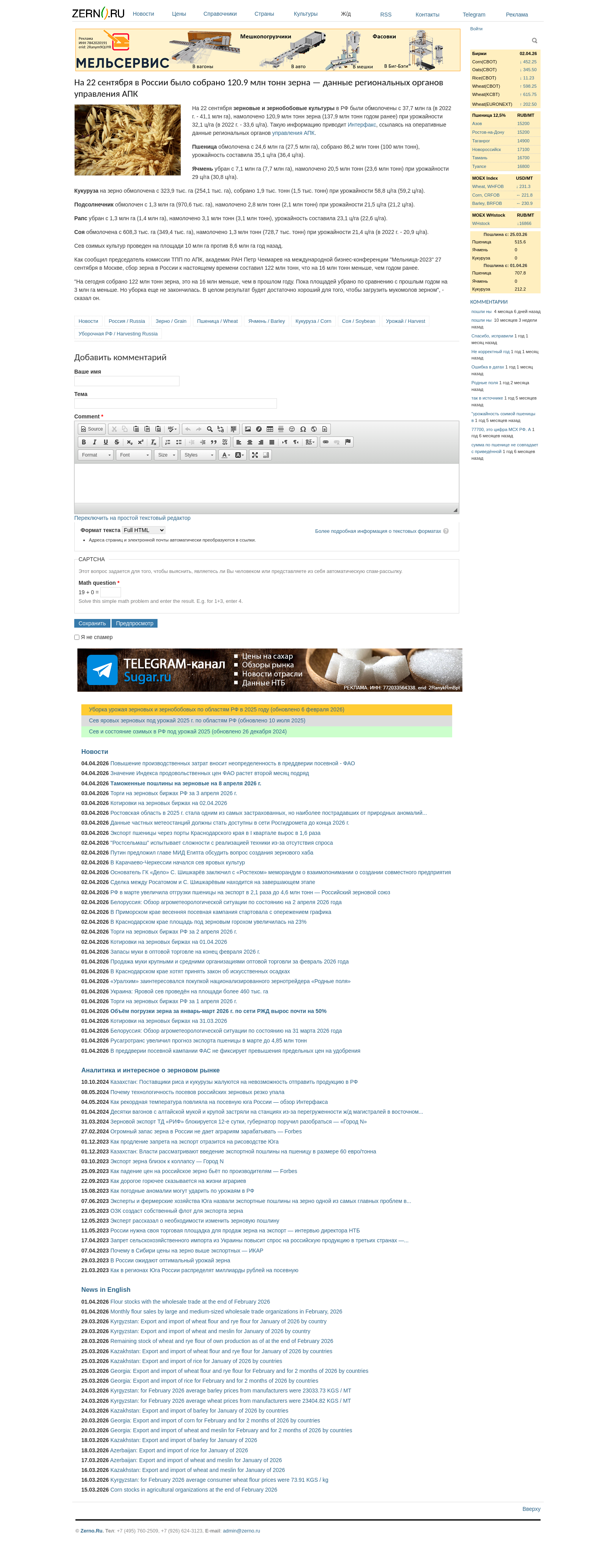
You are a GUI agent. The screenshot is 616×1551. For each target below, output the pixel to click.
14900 (523, 140)
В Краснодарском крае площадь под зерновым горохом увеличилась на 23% (208, 922)
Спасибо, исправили (492, 335)
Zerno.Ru (92, 1531)
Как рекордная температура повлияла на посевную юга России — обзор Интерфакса (219, 1102)
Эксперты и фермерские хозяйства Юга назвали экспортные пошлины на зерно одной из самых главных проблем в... (260, 1201)
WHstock (481, 223)
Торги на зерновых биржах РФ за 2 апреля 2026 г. (173, 931)
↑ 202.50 (528, 104)
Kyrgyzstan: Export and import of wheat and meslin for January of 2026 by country (210, 1331)
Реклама (517, 14)
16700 (523, 157)
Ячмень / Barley (266, 321)
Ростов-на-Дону (488, 132)
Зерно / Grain (171, 321)
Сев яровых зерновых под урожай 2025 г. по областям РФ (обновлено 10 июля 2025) (193, 720)
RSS (386, 14)
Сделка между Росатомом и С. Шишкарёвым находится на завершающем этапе (212, 882)
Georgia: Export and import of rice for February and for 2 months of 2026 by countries (214, 1381)
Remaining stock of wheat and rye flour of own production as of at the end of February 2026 (221, 1341)
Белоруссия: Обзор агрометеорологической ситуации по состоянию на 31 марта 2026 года (226, 1031)
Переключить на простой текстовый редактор (132, 518)
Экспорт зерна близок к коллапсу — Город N (167, 1161)
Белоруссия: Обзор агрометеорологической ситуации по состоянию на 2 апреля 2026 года (226, 902)
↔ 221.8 (524, 195)
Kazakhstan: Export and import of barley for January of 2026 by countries (199, 1410)
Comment (88, 416)
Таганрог (481, 140)
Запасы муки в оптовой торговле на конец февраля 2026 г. (185, 952)
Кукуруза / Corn (313, 321)
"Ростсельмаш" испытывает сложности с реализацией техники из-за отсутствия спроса (221, 843)
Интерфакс (362, 125)
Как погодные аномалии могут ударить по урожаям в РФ (182, 1191)
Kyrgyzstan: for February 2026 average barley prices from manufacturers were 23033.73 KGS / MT (230, 1390)
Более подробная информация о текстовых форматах (378, 531)
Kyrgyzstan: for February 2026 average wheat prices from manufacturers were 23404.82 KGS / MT (230, 1401)
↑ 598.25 (528, 86)
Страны (272, 14)
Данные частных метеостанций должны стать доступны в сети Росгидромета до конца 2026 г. (229, 823)
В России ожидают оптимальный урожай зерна (170, 1260)
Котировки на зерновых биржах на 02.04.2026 (168, 803)
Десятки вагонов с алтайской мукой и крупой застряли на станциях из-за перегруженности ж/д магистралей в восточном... (266, 1112)
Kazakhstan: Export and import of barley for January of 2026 (183, 1440)
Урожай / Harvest (405, 321)
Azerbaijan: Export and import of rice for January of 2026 (179, 1450)
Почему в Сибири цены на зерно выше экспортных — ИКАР (186, 1250)
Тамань (479, 157)
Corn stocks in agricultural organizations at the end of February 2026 (193, 1490)
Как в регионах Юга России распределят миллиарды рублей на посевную (204, 1270)
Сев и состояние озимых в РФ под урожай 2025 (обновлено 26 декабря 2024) (184, 731)
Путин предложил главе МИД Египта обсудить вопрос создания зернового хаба (211, 852)
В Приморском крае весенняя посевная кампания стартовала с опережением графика (220, 912)
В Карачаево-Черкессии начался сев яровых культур (177, 862)
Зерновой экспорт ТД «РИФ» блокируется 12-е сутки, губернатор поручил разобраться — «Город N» (238, 1121)
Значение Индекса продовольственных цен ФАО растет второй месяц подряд (209, 773)
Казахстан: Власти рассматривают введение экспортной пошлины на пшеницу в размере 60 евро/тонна (243, 1151)
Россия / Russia (127, 321)
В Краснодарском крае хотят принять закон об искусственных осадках (200, 971)
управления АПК (293, 133)
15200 (523, 123)
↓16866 (524, 223)
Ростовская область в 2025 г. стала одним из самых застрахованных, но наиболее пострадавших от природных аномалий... (268, 813)
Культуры (315, 14)
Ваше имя (87, 371)
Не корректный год (490, 351)
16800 (523, 166)
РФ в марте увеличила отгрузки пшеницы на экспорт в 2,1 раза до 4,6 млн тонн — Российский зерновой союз (250, 892)
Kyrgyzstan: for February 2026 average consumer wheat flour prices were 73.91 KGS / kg (219, 1480)
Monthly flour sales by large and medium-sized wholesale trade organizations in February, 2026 (226, 1311)
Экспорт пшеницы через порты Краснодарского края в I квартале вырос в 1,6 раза (215, 833)
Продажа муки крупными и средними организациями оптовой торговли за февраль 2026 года (229, 961)
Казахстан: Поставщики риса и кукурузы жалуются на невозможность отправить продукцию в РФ (234, 1082)
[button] (91, 429)
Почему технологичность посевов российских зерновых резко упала (197, 1092)
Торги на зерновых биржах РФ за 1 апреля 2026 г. (173, 1001)
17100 (523, 149)
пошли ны (482, 311)
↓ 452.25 (528, 61)
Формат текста (101, 530)
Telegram (474, 14)
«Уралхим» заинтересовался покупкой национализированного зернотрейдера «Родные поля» (230, 981)
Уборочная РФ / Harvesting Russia (118, 334)
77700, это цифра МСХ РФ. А (501, 429)
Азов (477, 123)
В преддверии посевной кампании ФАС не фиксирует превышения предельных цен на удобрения (235, 1051)
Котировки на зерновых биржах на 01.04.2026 (168, 942)
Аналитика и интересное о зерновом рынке (150, 1070)
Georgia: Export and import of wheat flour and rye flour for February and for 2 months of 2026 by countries (239, 1371)
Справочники (227, 14)
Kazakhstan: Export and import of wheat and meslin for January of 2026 (197, 1470)
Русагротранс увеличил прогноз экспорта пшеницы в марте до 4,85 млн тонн (208, 1040)
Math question (99, 583)
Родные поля (484, 382)
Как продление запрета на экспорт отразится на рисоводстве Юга (194, 1141)
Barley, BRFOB (487, 203)
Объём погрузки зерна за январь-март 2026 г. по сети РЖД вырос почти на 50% (218, 1011)
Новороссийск (486, 149)
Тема (80, 394)
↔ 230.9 (524, 203)
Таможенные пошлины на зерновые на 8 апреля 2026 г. (185, 783)
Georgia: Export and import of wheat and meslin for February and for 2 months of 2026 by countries (231, 1430)
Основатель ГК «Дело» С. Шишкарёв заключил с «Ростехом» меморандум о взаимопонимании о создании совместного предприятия (280, 872)
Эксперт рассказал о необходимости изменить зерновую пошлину (194, 1221)
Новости (150, 14)
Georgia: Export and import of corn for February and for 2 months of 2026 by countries (215, 1420)
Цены (186, 14)
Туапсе (479, 166)
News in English (105, 1289)
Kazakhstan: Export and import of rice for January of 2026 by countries (196, 1361)
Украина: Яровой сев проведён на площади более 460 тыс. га (189, 991)
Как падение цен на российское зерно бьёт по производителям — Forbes (203, 1171)
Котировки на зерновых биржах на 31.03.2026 (168, 1021)
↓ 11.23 (527, 78)
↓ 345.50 (528, 69)
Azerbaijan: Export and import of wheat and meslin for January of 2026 (196, 1460)
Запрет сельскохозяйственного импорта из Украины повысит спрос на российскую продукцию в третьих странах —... (259, 1240)
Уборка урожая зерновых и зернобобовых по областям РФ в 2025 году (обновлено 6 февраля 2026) (213, 709)
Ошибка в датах (487, 367)
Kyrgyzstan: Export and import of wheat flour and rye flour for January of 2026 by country (218, 1321)
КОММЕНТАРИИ (489, 301)
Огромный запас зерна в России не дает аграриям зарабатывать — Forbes (206, 1131)
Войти (476, 28)
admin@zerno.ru (241, 1531)
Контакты (427, 14)
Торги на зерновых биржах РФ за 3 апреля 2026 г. (173, 793)
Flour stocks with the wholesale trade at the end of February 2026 (190, 1302)
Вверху (531, 1509)
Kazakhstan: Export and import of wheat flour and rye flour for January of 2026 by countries (221, 1351)
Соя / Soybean (359, 321)
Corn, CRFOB (486, 195)
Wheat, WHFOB (488, 186)
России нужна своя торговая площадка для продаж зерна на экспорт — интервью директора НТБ (235, 1230)
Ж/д (346, 14)
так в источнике (487, 398)
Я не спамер (97, 637)
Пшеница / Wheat (217, 321)
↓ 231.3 (523, 186)
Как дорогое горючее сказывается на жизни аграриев (178, 1181)
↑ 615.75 (528, 94)
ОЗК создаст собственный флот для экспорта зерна (176, 1211)
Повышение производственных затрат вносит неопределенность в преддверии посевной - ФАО (232, 763)
